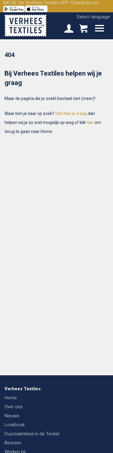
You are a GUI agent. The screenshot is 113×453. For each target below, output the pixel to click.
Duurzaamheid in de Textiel (32, 433)
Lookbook (15, 424)
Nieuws (12, 415)
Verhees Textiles (26, 25)
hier (90, 122)
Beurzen (13, 442)
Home (11, 397)
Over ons (14, 406)
